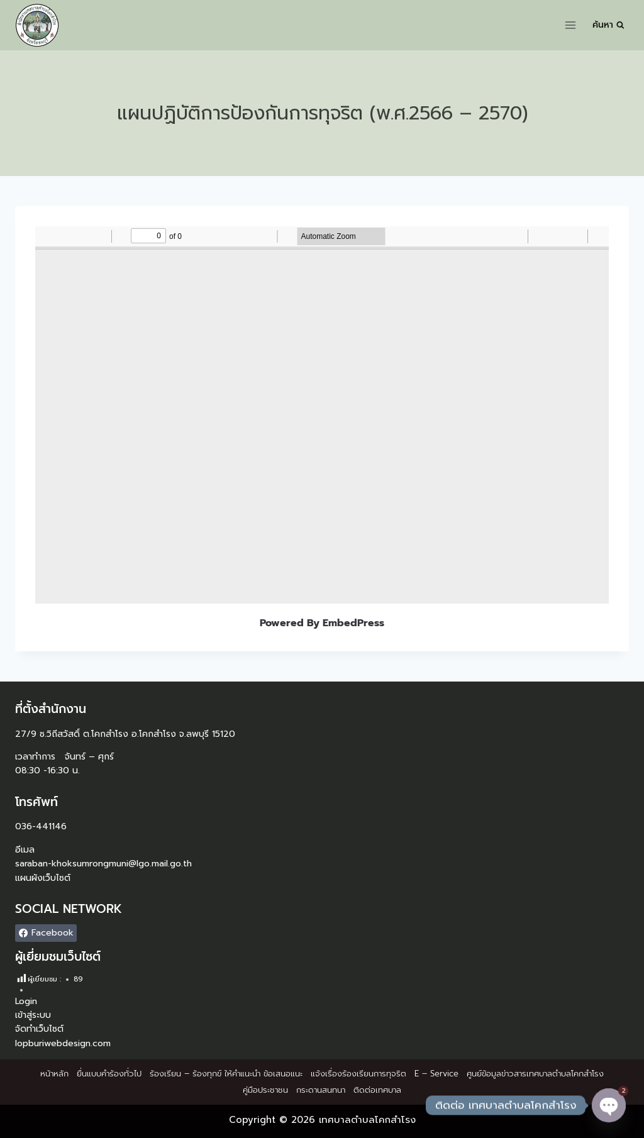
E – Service (436, 1074)
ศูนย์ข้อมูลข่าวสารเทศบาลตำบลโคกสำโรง (535, 1074)
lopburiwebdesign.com (63, 1043)
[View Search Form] (608, 25)
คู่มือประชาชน (265, 1090)
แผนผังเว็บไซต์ (42, 878)
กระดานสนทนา (320, 1090)
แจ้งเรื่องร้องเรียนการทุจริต (358, 1074)
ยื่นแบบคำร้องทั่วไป (109, 1074)
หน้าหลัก (54, 1074)
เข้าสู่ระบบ (33, 1015)
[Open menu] (570, 25)
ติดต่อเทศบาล (377, 1090)
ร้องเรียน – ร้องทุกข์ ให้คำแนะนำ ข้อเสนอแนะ (226, 1074)
